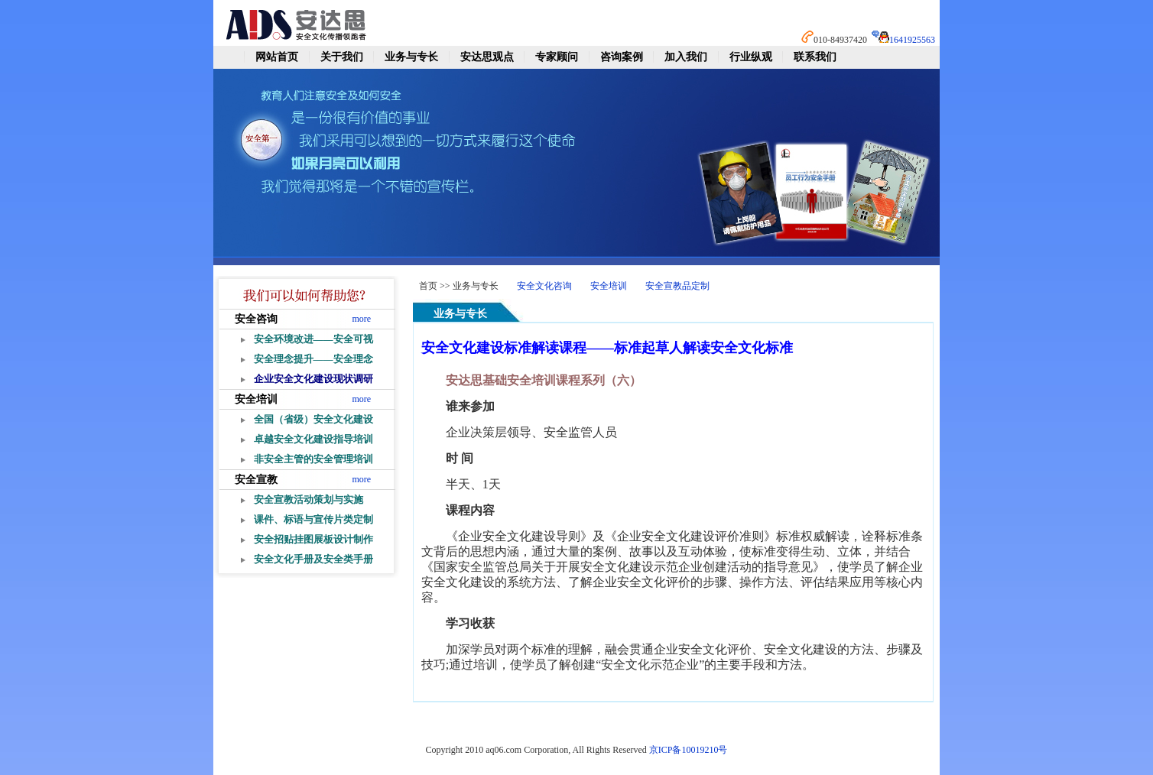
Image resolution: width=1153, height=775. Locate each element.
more (362, 318)
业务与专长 (411, 57)
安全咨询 (256, 319)
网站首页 (276, 57)
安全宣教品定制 (677, 285)
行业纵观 (750, 57)
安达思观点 (487, 57)
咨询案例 (621, 57)
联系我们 (815, 57)
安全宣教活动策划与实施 (308, 499)
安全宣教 (256, 479)
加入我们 (685, 57)
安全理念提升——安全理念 (313, 359)
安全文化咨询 (544, 285)
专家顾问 (556, 57)
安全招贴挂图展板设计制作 (313, 539)
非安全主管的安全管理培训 (313, 459)
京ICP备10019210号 (688, 749)
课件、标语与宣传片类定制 (313, 519)
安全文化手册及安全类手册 (313, 559)
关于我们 (341, 57)
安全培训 (256, 399)
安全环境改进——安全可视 (313, 339)
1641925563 (912, 39)
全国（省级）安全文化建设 (313, 419)
